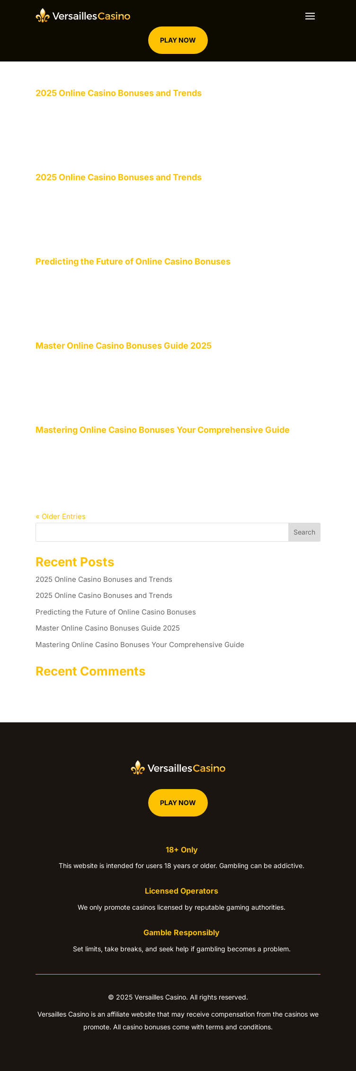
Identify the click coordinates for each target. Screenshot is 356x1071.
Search (304, 532)
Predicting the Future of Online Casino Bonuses (133, 261)
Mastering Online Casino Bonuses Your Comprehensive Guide (163, 430)
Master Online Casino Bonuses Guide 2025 (124, 346)
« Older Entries (61, 516)
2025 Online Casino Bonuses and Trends (119, 93)
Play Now (178, 40)
